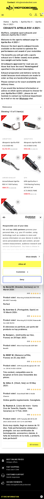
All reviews (34, 445)
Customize (22, 272)
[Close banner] (40, 217)
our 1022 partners (17, 229)
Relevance (22, 107)
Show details (31, 257)
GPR (25, 178)
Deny (22, 280)
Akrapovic (6, 139)
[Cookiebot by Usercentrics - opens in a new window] (26, 217)
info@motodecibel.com (26, 2)
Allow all (22, 264)
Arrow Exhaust (9, 178)
